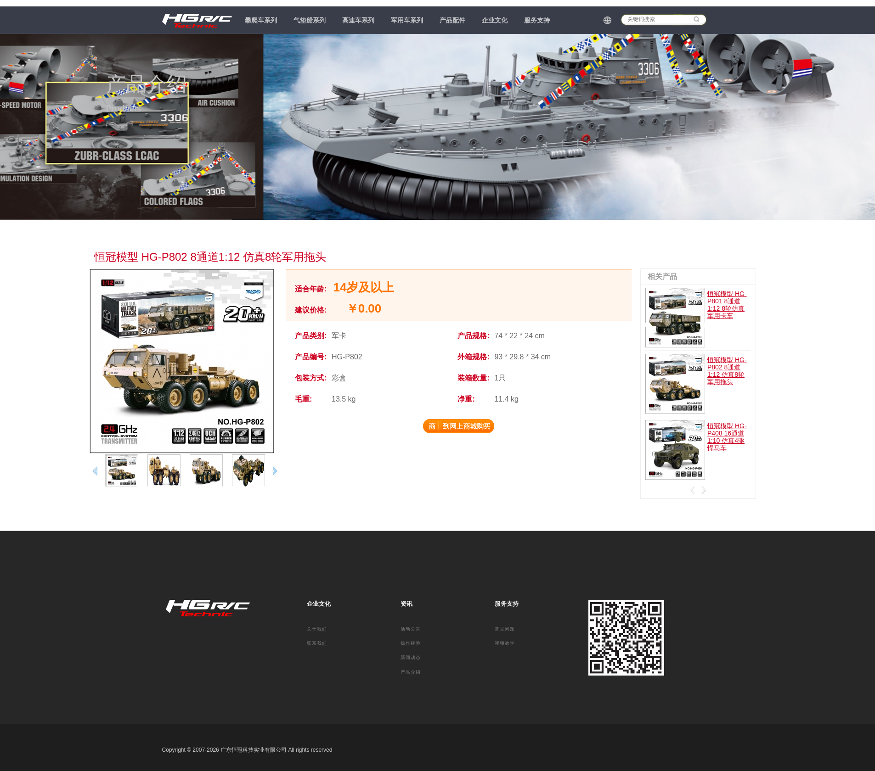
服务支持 (537, 20)
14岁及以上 (364, 287)
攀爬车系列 (261, 20)
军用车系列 (407, 20)
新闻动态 (411, 657)
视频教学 (505, 643)
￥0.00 (364, 308)
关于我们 (317, 628)
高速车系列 (358, 20)
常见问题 (505, 628)
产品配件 (452, 20)
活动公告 (411, 628)
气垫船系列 (310, 20)
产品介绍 (411, 672)
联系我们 (317, 643)
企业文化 (495, 20)
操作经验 (411, 643)
